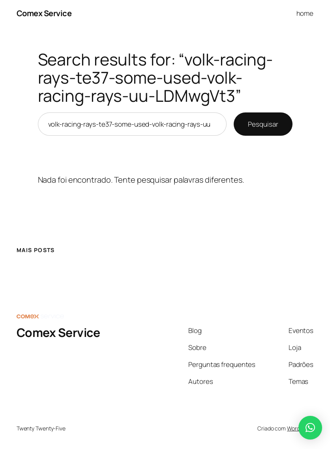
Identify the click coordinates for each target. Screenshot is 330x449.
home (305, 13)
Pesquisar (263, 124)
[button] (310, 428)
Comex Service (44, 13)
